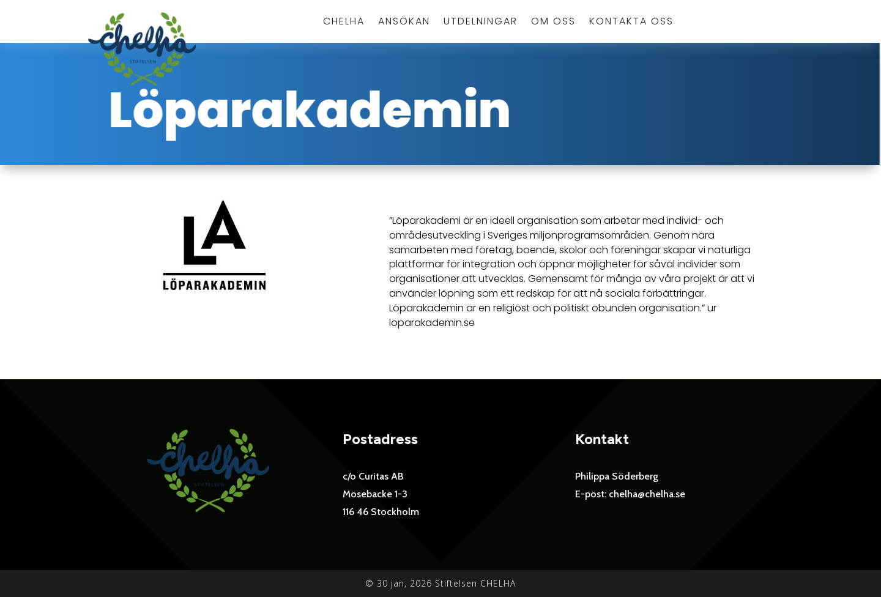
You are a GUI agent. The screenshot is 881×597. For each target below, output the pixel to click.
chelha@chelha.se (647, 494)
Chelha (344, 22)
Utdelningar (481, 22)
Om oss (553, 22)
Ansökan (404, 22)
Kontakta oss (631, 22)
